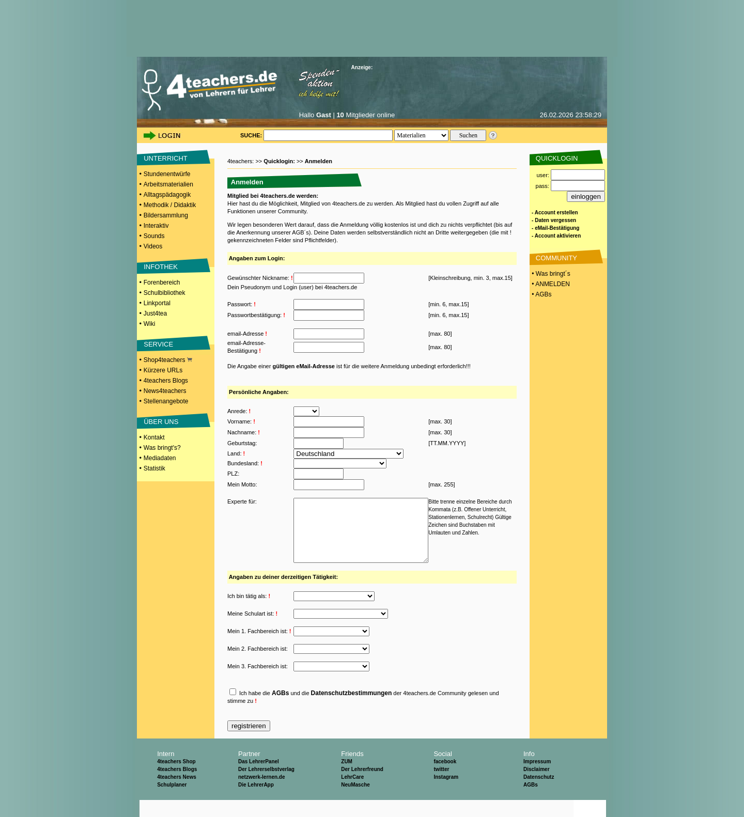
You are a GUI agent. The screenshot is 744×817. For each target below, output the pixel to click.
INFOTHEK (161, 267)
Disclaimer (536, 786)
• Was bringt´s (550, 273)
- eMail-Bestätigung (555, 228)
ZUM (346, 778)
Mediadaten (160, 458)
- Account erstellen (555, 212)
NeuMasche (355, 802)
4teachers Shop (176, 778)
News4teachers (165, 391)
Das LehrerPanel (258, 778)
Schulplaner (172, 802)
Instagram (445, 794)
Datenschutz (538, 794)
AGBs (280, 710)
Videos (153, 246)
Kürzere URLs (163, 370)
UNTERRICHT (166, 158)
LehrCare (352, 794)
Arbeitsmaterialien (168, 184)
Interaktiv (156, 225)
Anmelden (318, 161)
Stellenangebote (166, 401)
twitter (441, 786)
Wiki (150, 323)
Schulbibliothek (164, 292)
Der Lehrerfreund (362, 786)
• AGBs (541, 294)
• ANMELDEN (550, 284)
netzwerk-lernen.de (261, 794)
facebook (444, 778)
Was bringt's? (162, 447)
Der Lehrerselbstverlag (266, 786)
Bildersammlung (166, 215)
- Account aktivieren (556, 236)
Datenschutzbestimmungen (351, 710)
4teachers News (176, 794)
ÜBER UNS (161, 422)
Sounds (154, 236)
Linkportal (157, 303)
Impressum (537, 778)
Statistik (154, 468)
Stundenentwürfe (167, 174)
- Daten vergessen (554, 220)
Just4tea (155, 313)
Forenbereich (162, 282)
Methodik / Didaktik (170, 205)
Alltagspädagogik (167, 194)
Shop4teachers (168, 360)
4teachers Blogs (166, 380)
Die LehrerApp (256, 802)
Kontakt (154, 437)
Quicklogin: (280, 161)
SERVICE (158, 344)
